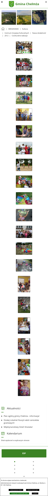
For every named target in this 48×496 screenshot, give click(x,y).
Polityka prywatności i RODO (16, 489)
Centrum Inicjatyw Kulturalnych (17, 33)
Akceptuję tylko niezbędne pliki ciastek (19, 493)
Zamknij (35, 493)
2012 (6, 36)
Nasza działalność (39, 33)
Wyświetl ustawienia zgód (33, 489)
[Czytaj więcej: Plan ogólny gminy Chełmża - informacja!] (24, 416)
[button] (2, 2)
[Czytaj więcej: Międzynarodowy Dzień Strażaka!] (24, 427)
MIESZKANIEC (13, 29)
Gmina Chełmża (27, 4)
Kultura (25, 29)
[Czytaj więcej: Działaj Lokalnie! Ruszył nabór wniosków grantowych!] (24, 421)
